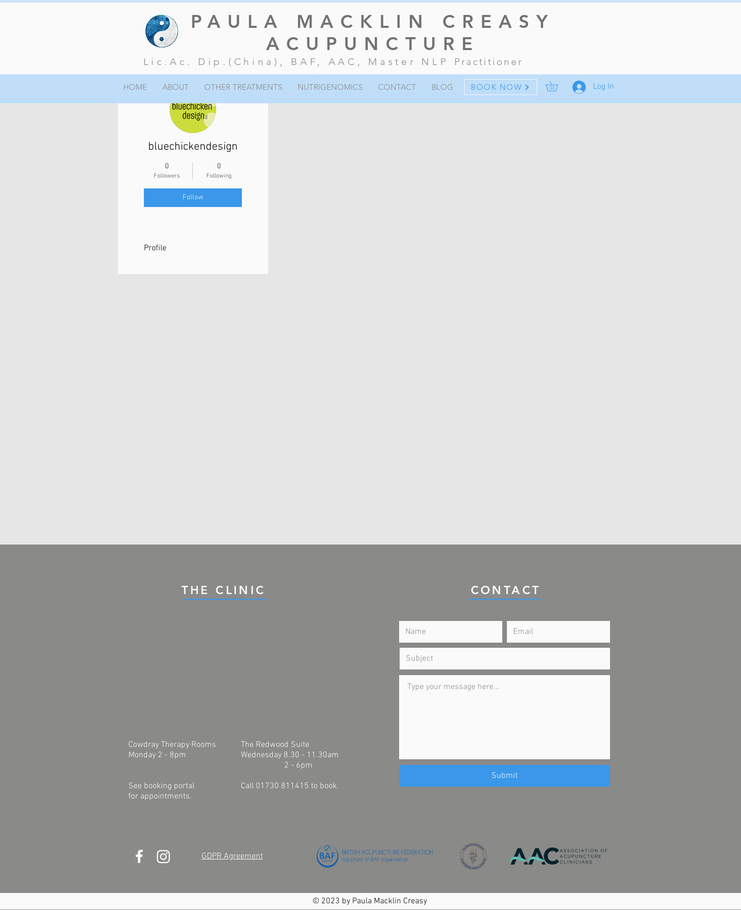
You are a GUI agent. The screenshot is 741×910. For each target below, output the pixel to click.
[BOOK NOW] (500, 87)
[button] (557, 86)
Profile (155, 248)
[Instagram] (163, 856)
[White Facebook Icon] (139, 856)
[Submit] (504, 776)
